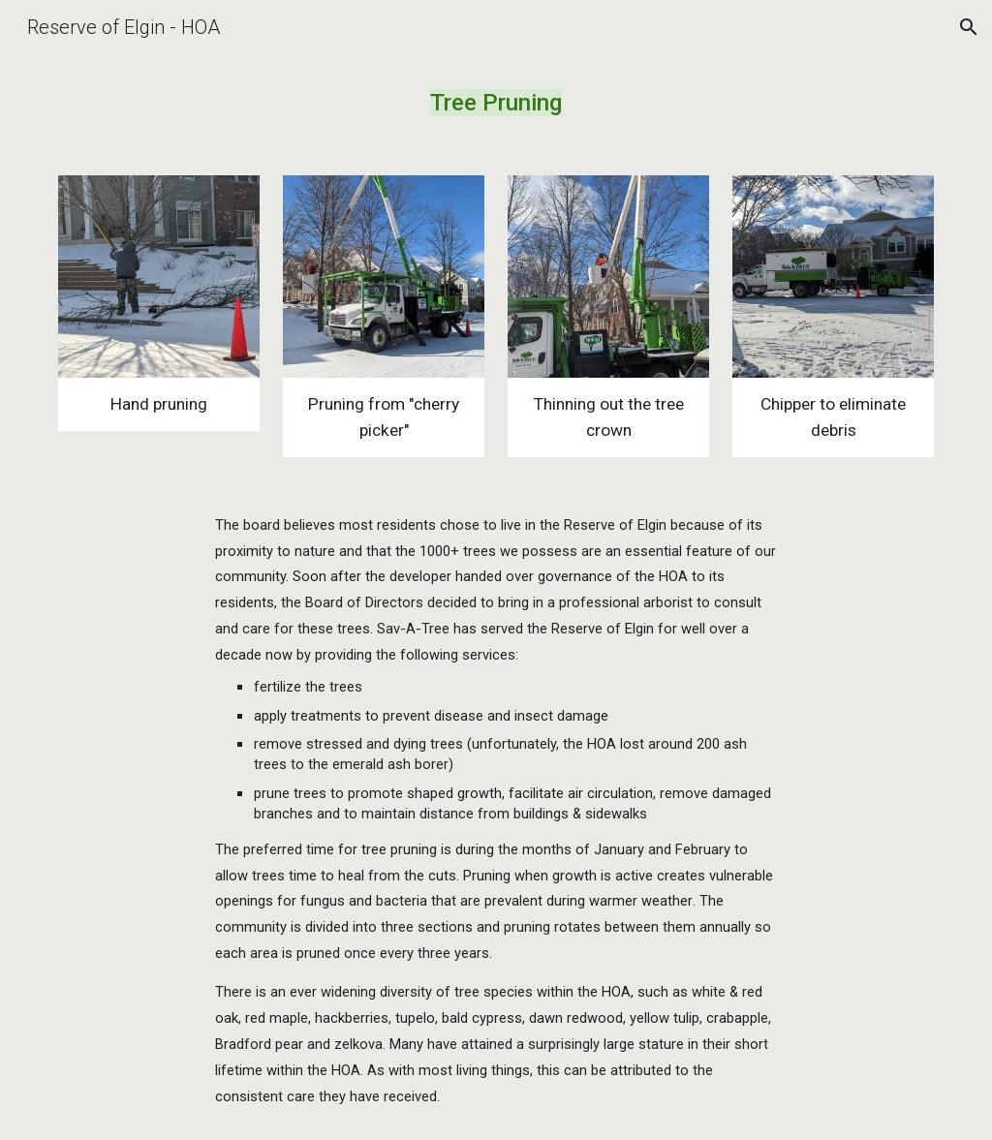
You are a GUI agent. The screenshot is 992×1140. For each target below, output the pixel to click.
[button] (969, 27)
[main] (495, 103)
